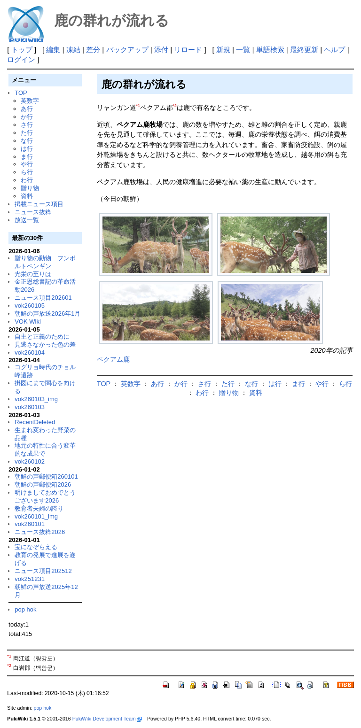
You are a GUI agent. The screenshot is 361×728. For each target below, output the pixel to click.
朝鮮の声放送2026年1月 (47, 313)
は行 (27, 148)
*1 (138, 105)
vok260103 (30, 406)
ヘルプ (334, 50)
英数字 (30, 100)
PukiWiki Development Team (107, 718)
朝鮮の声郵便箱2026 (43, 484)
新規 (223, 50)
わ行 (27, 180)
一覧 (243, 50)
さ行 (27, 124)
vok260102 (30, 461)
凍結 (73, 50)
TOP (21, 92)
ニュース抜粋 (33, 212)
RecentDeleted (35, 422)
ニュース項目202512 (43, 570)
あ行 (27, 108)
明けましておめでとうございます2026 (45, 496)
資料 (27, 196)
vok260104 (30, 352)
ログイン (21, 59)
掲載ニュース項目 (39, 204)
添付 (161, 50)
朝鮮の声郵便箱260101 (46, 476)
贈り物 (30, 188)
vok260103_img (36, 399)
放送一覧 (27, 220)
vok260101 (30, 523)
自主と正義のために (42, 336)
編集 (53, 50)
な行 (27, 140)
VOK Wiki (28, 321)
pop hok (25, 609)
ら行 (27, 172)
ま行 (27, 156)
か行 (27, 116)
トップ (21, 50)
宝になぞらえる (36, 546)
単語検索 (270, 50)
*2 (175, 105)
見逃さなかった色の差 (45, 344)
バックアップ (127, 50)
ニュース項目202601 (43, 297)
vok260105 (30, 305)
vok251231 (30, 578)
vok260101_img (36, 516)
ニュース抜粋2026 (40, 531)
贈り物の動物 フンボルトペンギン (45, 262)
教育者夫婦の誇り (39, 508)
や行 (27, 164)
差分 (93, 50)
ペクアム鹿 (113, 359)
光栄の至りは (33, 274)
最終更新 (304, 50)
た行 (27, 132)
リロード (188, 50)
